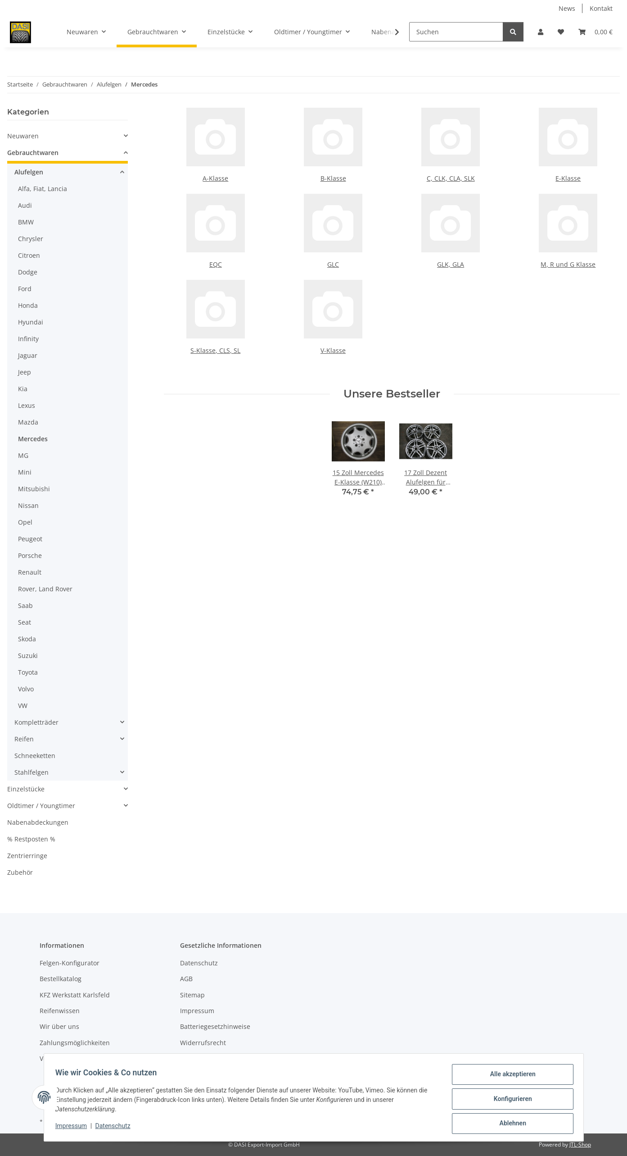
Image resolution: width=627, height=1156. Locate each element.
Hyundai (30, 322)
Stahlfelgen (31, 772)
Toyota (28, 672)
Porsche (30, 555)
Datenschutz (115, 1128)
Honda (28, 305)
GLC (333, 264)
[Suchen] (456, 31)
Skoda (27, 639)
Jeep (24, 372)
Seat (24, 622)
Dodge (27, 272)
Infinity (28, 338)
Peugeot (30, 539)
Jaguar (27, 355)
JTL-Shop (580, 1144)
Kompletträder (36, 722)
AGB (186, 978)
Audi (25, 205)
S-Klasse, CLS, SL (215, 350)
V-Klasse (333, 350)
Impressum (74, 1128)
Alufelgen (28, 172)
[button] (540, 31)
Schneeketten (34, 755)
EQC (215, 264)
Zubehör (20, 872)
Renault (29, 572)
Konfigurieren (510, 1100)
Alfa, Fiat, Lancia (42, 188)
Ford (25, 288)
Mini (25, 472)
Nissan (28, 505)
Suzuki (28, 655)
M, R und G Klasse (568, 264)
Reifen (24, 739)
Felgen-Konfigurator (69, 963)
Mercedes (33, 438)
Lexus (26, 405)
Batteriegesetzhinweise (215, 1026)
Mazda (28, 422)
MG (23, 455)
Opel (25, 522)
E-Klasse (568, 178)
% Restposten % (31, 839)
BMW (26, 222)
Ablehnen (509, 1124)
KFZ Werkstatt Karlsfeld (75, 995)
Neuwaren (23, 136)
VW (22, 705)
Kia (22, 388)
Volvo (26, 689)
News (567, 8)
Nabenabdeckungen (37, 822)
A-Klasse (215, 178)
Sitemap (192, 995)
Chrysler (30, 238)
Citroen (29, 255)
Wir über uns (59, 1026)
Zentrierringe (27, 855)
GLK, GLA (450, 264)
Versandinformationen (74, 1058)
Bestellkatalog (60, 978)
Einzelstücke (26, 789)
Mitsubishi (34, 488)
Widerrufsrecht (203, 1042)
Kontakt (601, 8)
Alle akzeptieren (509, 1077)
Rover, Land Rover (45, 589)
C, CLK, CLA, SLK (451, 178)
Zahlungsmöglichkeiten (75, 1042)
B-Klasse (333, 178)
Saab (25, 605)
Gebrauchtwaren (33, 152)
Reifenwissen (60, 1010)
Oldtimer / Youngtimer (41, 805)
